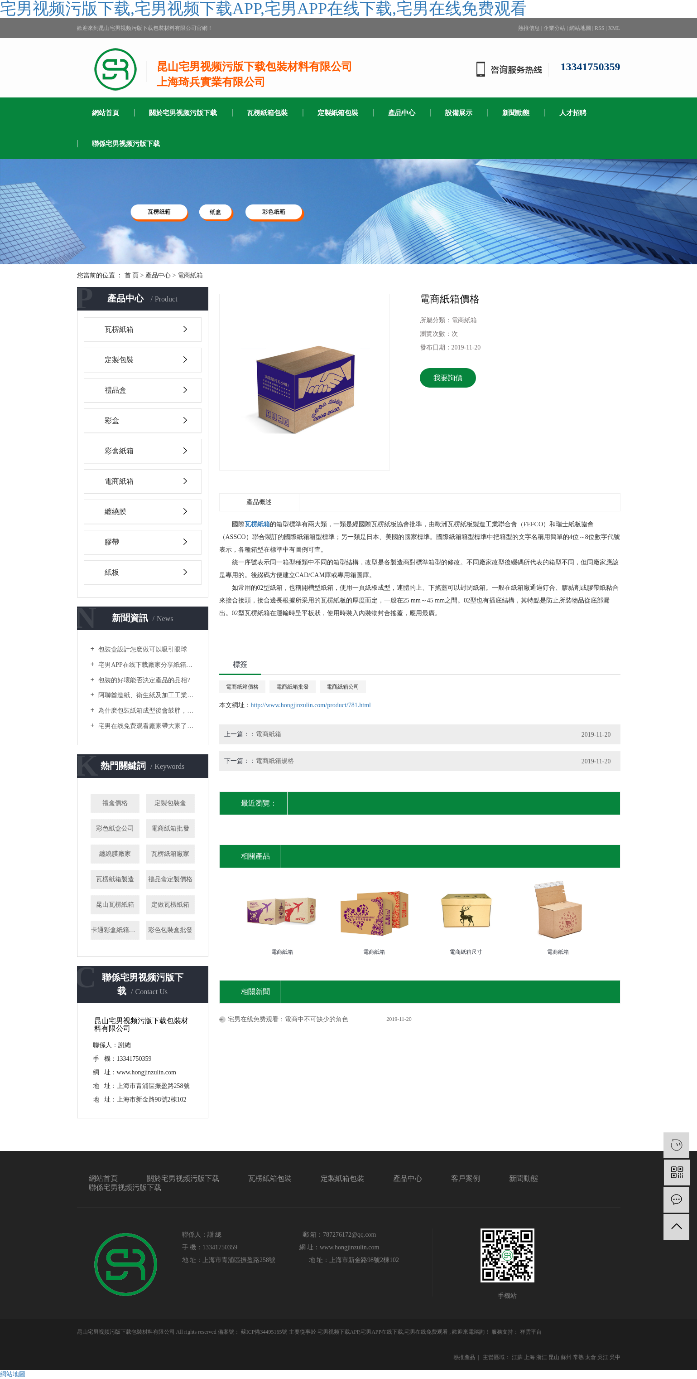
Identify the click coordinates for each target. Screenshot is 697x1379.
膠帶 (112, 542)
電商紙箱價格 (242, 687)
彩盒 (112, 420)
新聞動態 (515, 113)
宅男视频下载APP (338, 1332)
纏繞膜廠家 (115, 853)
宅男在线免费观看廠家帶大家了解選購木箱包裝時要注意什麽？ (146, 726)
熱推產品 (464, 1357)
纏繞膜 (115, 511)
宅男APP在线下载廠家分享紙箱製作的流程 (146, 664)
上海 (529, 1357)
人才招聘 (572, 113)
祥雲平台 (530, 1332)
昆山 (553, 1357)
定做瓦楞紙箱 (170, 904)
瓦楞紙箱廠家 (170, 853)
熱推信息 (529, 28)
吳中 (615, 1357)
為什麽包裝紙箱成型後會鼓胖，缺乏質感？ (146, 710)
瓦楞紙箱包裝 (267, 113)
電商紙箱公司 (343, 687)
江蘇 (517, 1357)
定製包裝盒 (170, 803)
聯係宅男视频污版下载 (126, 143)
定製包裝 (119, 360)
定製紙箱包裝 (337, 113)
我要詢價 (447, 378)
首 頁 (132, 275)
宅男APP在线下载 (382, 1332)
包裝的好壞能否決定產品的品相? (143, 680)
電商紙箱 (190, 275)
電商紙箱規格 (275, 760)
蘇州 (566, 1357)
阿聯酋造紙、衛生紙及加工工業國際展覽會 (146, 695)
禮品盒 (115, 390)
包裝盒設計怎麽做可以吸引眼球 (142, 649)
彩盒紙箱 (119, 451)
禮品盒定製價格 (170, 879)
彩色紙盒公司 (115, 828)
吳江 (602, 1357)
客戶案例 (465, 1178)
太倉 (590, 1357)
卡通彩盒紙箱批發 (115, 930)
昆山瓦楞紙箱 (115, 904)
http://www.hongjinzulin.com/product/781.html (311, 705)
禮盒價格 (115, 803)
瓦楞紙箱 (119, 329)
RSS (599, 28)
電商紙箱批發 (170, 828)
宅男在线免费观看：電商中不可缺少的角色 (288, 1019)
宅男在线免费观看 (426, 1332)
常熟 (578, 1357)
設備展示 (458, 113)
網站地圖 (580, 28)
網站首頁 (105, 113)
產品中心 (401, 113)
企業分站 (554, 28)
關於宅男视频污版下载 (183, 113)
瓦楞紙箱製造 (115, 879)
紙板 (112, 572)
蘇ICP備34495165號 (264, 1332)
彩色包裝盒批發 (170, 930)
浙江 (541, 1357)
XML (614, 28)
